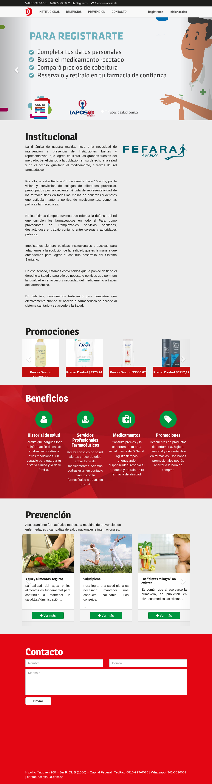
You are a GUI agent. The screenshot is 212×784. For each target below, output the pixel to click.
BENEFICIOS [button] (74, 12)
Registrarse (155, 12)
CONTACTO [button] (119, 12)
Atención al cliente (104, 3)
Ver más (48, 615)
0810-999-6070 (36, 3)
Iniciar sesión (178, 12)
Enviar (38, 701)
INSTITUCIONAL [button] (49, 12)
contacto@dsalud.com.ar (45, 777)
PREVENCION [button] (96, 12)
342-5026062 (60, 3)
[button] (16, 68)
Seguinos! (80, 3)
